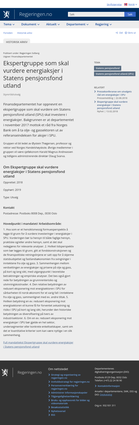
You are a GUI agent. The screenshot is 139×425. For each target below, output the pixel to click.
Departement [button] (76, 24)
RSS (53, 414)
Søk (130, 14)
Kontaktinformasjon (109, 385)
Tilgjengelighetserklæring (65, 396)
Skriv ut (132, 32)
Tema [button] (8, 24)
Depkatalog (106, 394)
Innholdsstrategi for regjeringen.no (70, 381)
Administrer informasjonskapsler (69, 392)
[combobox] (96, 14)
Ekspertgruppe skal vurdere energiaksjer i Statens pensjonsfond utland (112, 105)
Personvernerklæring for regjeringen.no (64, 387)
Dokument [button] (29, 24)
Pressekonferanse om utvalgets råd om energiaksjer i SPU (114, 93)
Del (121, 32)
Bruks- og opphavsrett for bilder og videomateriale (70, 402)
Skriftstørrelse (114, 4)
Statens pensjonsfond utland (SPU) (115, 73)
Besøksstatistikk (60, 407)
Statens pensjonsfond (107, 68)
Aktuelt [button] (51, 24)
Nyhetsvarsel (58, 411)
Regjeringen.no (33, 14)
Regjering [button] (102, 24)
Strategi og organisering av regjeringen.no (65, 376)
